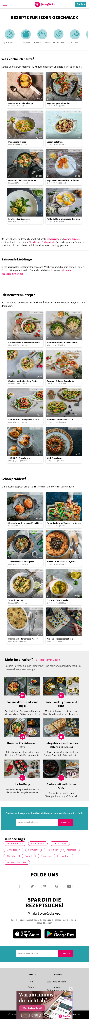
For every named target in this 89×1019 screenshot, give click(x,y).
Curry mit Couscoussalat (58, 600)
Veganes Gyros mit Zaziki (58, 103)
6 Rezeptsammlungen (48, 659)
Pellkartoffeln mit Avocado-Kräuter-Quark (64, 219)
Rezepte (32, 987)
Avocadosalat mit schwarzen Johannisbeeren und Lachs (60, 419)
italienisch (52, 850)
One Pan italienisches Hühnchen (22, 180)
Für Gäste (33, 850)
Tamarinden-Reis (16, 600)
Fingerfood (46, 856)
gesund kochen (15, 843)
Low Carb (65, 856)
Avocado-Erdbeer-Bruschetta (60, 381)
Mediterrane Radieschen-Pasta (22, 381)
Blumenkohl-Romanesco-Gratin (23, 639)
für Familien (37, 843)
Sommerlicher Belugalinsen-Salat (24, 419)
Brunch (28, 856)
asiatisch (72, 850)
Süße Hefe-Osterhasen (19, 458)
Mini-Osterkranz (54, 458)
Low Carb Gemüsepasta (19, 219)
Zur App (81, 4)
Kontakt (77, 1014)
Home (32, 981)
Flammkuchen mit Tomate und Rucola (64, 523)
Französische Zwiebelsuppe (20, 103)
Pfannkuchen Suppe (17, 142)
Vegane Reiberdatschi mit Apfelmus (63, 180)
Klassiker (12, 856)
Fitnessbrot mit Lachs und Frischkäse (25, 523)
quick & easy (60, 843)
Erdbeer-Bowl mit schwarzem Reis (24, 342)
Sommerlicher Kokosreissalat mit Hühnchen (62, 342)
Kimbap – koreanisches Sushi (60, 639)
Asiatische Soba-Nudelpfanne (22, 562)
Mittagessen (13, 850)
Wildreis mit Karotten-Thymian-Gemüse (62, 562)
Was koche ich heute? (57, 981)
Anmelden (65, 822)
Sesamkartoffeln (54, 142)
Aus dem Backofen (17, 862)
